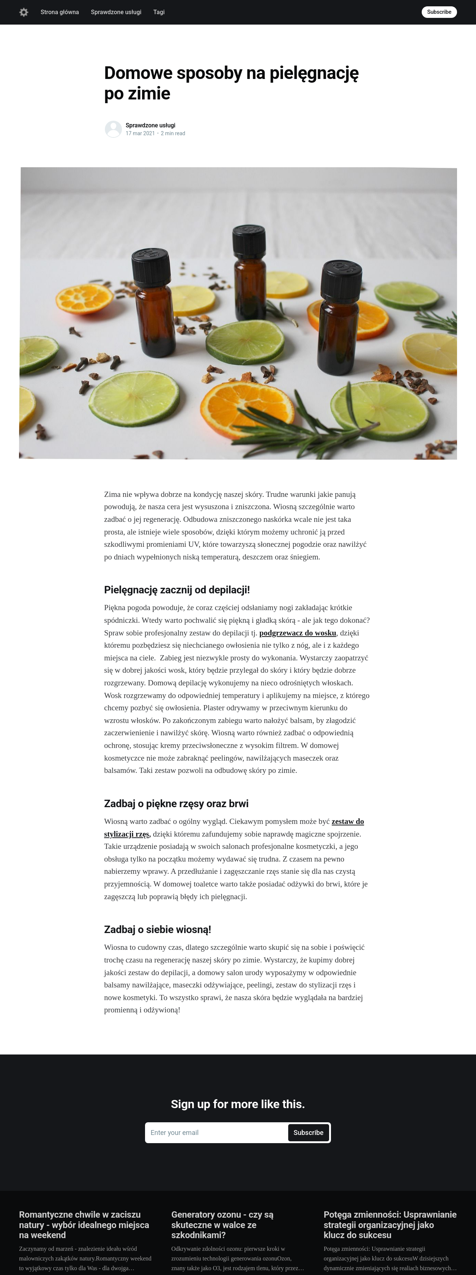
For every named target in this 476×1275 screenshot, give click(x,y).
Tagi (158, 12)
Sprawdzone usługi (116, 12)
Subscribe (439, 12)
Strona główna (60, 12)
